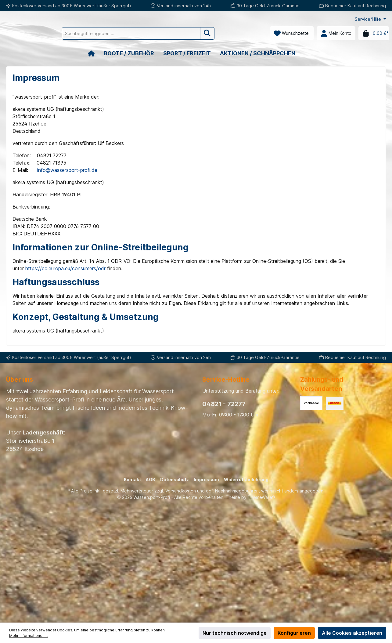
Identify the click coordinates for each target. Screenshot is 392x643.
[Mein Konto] (336, 33)
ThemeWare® (261, 497)
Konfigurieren (294, 633)
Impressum (206, 479)
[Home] (96, 53)
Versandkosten (180, 490)
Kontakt (132, 479)
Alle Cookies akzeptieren (352, 633)
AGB (150, 479)
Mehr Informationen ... (28, 635)
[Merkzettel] (292, 33)
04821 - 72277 (224, 404)
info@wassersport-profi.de (67, 170)
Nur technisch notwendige (235, 633)
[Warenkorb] (373, 33)
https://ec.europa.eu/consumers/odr (65, 268)
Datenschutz (174, 479)
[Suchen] (235, 33)
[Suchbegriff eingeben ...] (158, 33)
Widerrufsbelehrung (246, 479)
